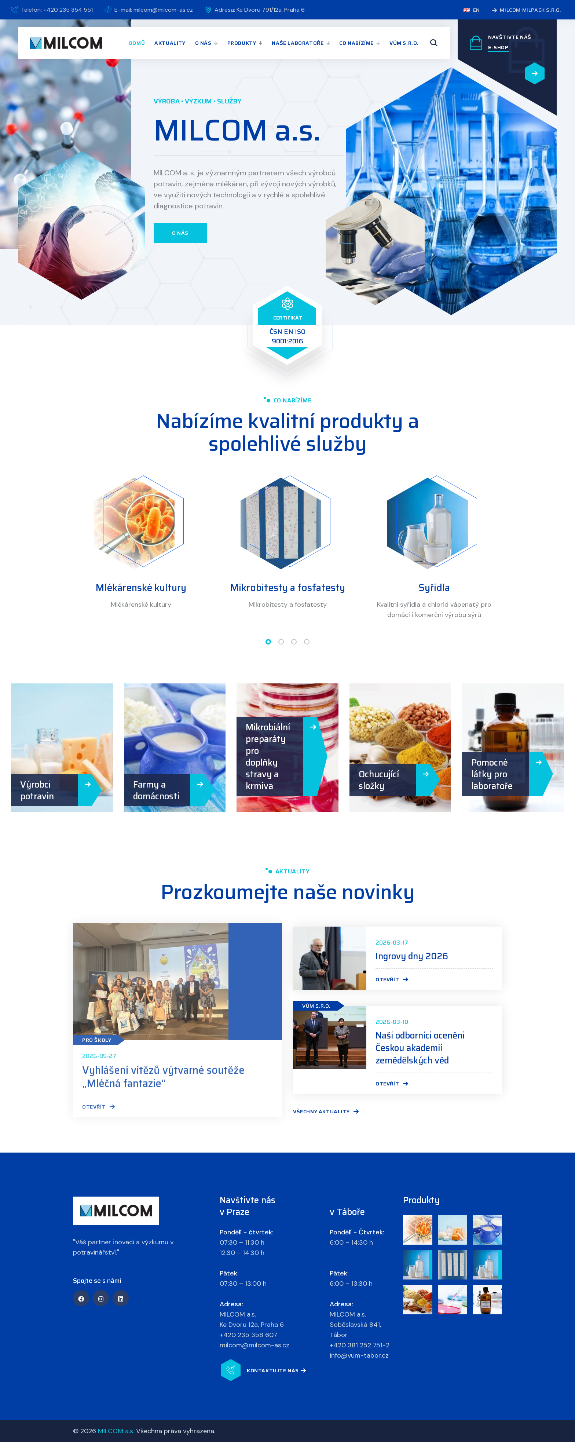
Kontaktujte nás (276, 1371)
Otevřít (392, 979)
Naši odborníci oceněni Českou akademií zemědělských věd (420, 1048)
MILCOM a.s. (116, 1431)
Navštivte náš (509, 37)
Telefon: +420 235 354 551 (57, 10)
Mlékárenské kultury (141, 587)
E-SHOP (498, 47)
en (472, 10)
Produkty (241, 43)
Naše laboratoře (297, 43)
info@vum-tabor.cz (359, 1355)
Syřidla (434, 587)
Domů (137, 43)
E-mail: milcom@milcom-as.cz (153, 10)
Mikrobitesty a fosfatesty (287, 587)
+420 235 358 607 (248, 1334)
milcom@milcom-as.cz (254, 1345)
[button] (268, 642)
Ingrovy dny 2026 (412, 956)
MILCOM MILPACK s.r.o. (526, 10)
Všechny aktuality (326, 1111)
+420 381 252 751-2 (359, 1345)
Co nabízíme (356, 43)
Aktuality (169, 43)
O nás (203, 43)
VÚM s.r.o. (404, 43)
